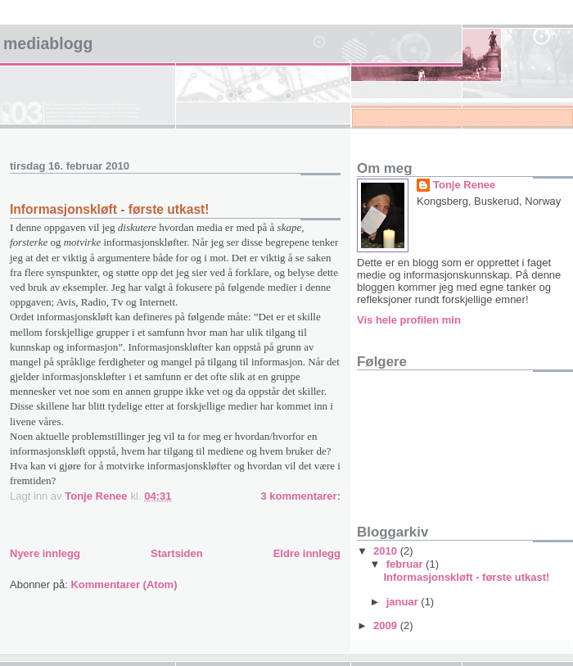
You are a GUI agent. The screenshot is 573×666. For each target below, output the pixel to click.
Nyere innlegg (45, 553)
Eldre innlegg (307, 553)
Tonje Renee (464, 185)
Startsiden (177, 553)
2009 (386, 625)
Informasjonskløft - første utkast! (109, 209)
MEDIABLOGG (47, 43)
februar (406, 564)
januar (404, 602)
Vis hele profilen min (409, 320)
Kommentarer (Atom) (123, 584)
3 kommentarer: (300, 496)
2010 (386, 551)
